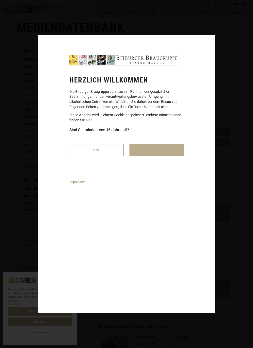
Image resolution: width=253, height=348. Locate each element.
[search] (146, 4)
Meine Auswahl (222, 49)
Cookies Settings (40, 332)
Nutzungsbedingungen (38, 250)
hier (89, 120)
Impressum (77, 182)
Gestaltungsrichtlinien (37, 255)
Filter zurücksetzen (35, 223)
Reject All (40, 321)
